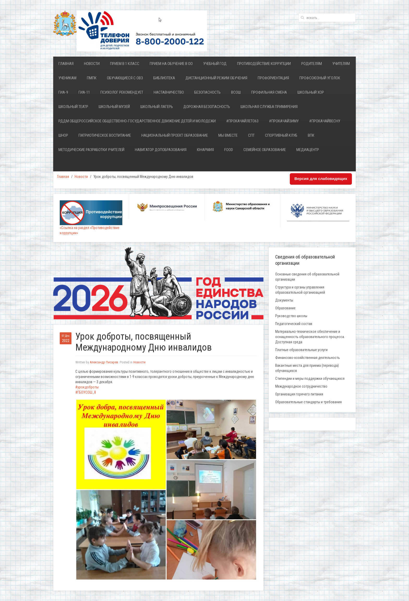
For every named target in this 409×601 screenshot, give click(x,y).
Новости (92, 63)
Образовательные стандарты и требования (308, 402)
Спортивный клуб (281, 135)
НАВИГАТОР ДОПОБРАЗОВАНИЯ (161, 149)
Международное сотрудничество (301, 386)
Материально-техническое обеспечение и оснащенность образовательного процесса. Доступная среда (310, 336)
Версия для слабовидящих (320, 178)
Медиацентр (307, 149)
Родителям (311, 63)
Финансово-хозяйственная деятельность (307, 358)
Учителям (341, 63)
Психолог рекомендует (121, 92)
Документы (284, 300)
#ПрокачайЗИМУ (284, 121)
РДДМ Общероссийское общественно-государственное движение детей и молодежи (137, 121)
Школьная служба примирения (269, 106)
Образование (285, 308)
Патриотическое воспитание (105, 135)
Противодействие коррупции (264, 63)
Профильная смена (269, 92)
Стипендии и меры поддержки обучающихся (310, 378)
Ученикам (67, 78)
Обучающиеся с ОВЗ (125, 78)
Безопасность (207, 92)
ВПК (311, 135)
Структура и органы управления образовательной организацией (300, 290)
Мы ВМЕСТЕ (228, 135)
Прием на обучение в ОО (171, 63)
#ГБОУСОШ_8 (85, 392)
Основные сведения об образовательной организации (307, 276)
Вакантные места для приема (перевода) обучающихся (307, 368)
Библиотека (164, 78)
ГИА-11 (84, 92)
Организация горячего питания (299, 394)
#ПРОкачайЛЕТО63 (242, 121)
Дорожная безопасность (206, 106)
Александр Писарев (104, 362)
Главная (66, 63)
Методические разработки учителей (91, 149)
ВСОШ (236, 92)
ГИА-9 (63, 92)
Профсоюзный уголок (319, 78)
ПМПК (92, 78)
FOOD (228, 149)
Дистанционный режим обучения (216, 78)
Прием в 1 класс (124, 63)
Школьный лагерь (156, 106)
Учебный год (215, 63)
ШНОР (63, 135)
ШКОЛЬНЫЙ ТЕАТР (73, 106)
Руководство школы (291, 316)
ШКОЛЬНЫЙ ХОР (310, 92)
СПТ (251, 135)
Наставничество (169, 92)
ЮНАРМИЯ (205, 149)
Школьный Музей (114, 106)
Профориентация (273, 78)
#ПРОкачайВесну (324, 121)
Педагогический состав (293, 324)
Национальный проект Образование (174, 135)
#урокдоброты (87, 387)
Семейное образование (264, 149)
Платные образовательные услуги (301, 350)
